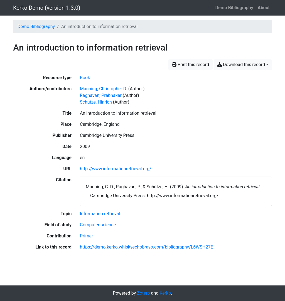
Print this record (190, 64)
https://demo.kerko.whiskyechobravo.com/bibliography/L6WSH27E (146, 247)
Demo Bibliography (234, 7)
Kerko (165, 293)
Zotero (143, 293)
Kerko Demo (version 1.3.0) (46, 7)
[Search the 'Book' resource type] (85, 77)
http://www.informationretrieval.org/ (115, 168)
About (264, 7)
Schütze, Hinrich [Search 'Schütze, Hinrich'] (96, 102)
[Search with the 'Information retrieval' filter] (100, 213)
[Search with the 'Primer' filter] (86, 236)
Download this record (241, 64)
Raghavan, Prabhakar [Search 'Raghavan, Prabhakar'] (101, 95)
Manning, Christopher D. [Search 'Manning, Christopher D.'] (103, 88)
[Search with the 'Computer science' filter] (98, 224)
